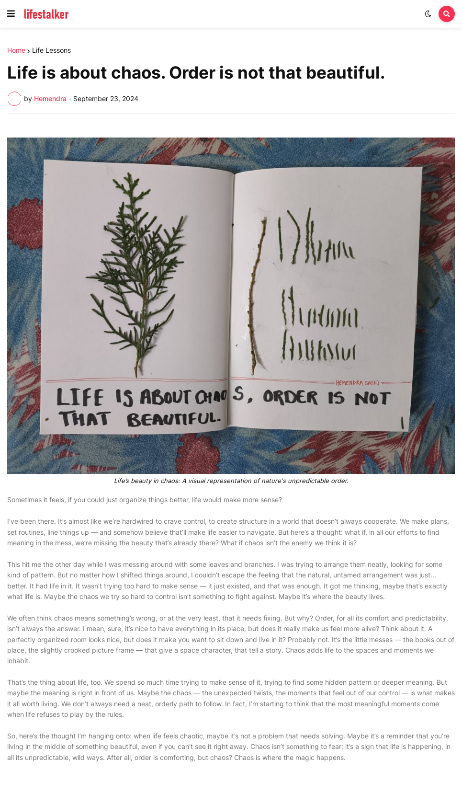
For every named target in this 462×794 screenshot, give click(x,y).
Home (16, 50)
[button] (11, 14)
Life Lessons (51, 50)
